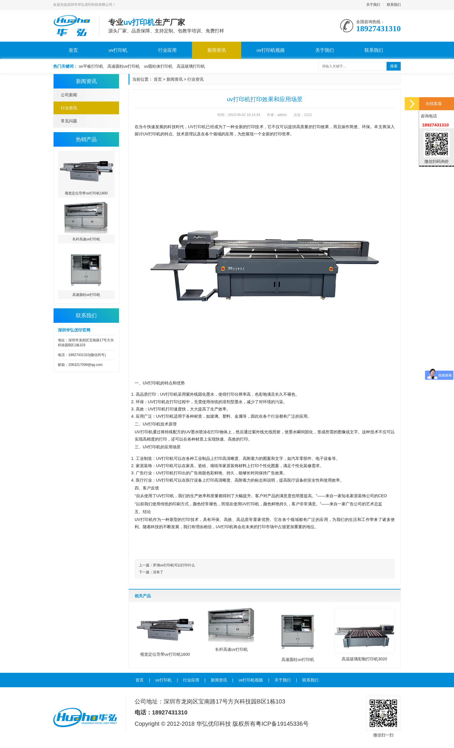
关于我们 (373, 5)
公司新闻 (69, 95)
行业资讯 (69, 108)
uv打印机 (118, 50)
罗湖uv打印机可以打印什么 (174, 565)
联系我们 (394, 5)
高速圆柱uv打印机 (123, 66)
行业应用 (167, 50)
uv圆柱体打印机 (158, 66)
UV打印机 (197, 126)
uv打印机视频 (271, 50)
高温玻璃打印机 (191, 66)
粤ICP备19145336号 (282, 724)
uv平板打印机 (91, 66)
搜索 (394, 66)
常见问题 (69, 121)
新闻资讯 (216, 50)
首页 (73, 50)
